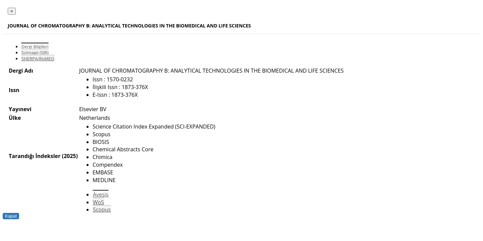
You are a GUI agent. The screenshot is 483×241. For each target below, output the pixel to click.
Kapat (11, 216)
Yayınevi (20, 109)
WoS (98, 202)
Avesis (100, 194)
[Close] (12, 11)
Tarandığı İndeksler (34, 156)
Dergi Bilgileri (34, 47)
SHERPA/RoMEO (37, 59)
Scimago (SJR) (34, 53)
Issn (14, 90)
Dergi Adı (21, 70)
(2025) (69, 156)
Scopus (102, 209)
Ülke (15, 118)
